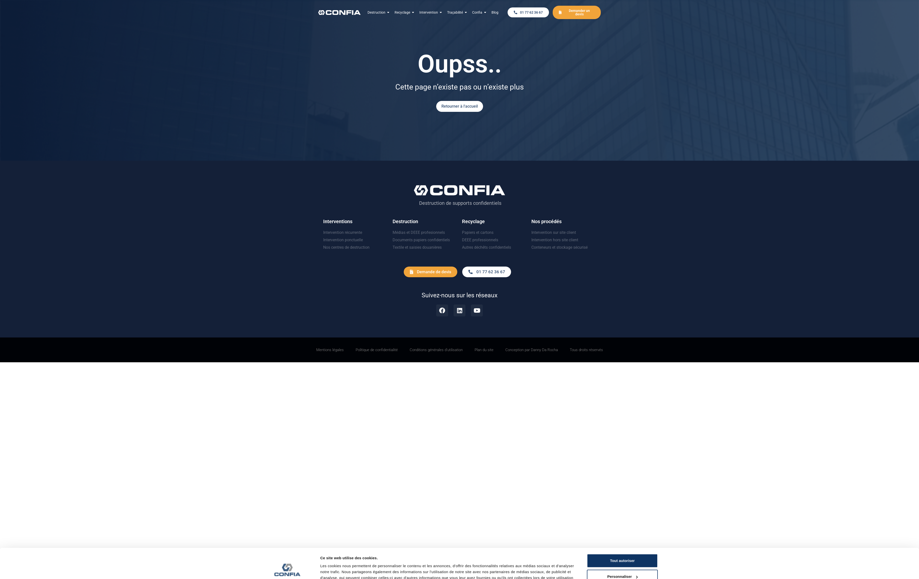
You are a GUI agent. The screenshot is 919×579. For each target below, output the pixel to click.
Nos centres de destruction (346, 247)
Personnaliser (652, 502)
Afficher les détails (337, 517)
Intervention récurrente (342, 232)
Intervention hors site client (554, 240)
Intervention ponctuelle (343, 240)
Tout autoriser (652, 486)
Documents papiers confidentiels (421, 240)
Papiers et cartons (477, 232)
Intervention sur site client (553, 232)
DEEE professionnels (480, 240)
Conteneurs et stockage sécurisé (559, 247)
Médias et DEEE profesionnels (419, 232)
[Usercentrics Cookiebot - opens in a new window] (287, 517)
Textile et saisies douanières (417, 247)
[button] (528, 12)
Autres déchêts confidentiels (486, 247)
